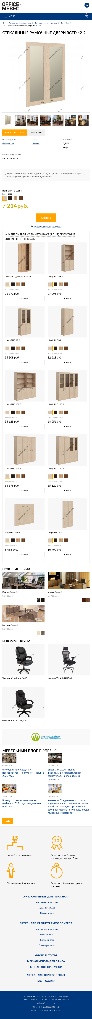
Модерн (6, 625)
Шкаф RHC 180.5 (13, 404)
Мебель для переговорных (46, 975)
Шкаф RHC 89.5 (55, 276)
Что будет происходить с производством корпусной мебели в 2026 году (23, 772)
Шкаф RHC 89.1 (55, 340)
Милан (51, 592)
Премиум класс (47, 945)
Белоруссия (8, 143)
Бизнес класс (47, 913)
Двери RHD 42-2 (55, 532)
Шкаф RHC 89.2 (12, 340)
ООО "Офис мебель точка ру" (57, 999)
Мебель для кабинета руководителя (46, 923)
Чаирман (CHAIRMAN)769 (60, 678)
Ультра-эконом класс (47, 902)
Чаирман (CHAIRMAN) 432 (14, 720)
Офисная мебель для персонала (46, 896)
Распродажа (46, 981)
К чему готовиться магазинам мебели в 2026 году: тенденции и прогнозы (21, 803)
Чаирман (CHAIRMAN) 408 (14, 678)
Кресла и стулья (46, 955)
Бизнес (35, 143)
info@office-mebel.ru (46, 1003)
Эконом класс (47, 907)
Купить (46, 217)
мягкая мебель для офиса (46, 961)
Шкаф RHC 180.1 (13, 468)
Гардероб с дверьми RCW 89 (18, 276)
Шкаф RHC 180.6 (56, 468)
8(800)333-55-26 (53, 1007)
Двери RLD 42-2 (12, 532)
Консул (5, 592)
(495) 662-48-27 (38, 1007)
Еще (8, 821)
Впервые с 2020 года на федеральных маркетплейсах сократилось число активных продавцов (64, 774)
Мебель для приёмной (46, 967)
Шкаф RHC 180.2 (56, 404)
